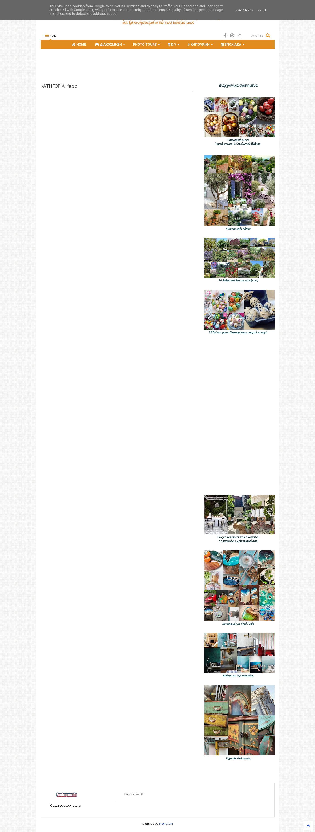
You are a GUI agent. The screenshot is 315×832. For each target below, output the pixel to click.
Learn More (244, 9)
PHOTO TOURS (146, 45)
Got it (261, 9)
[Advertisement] (121, 65)
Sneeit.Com (166, 823)
